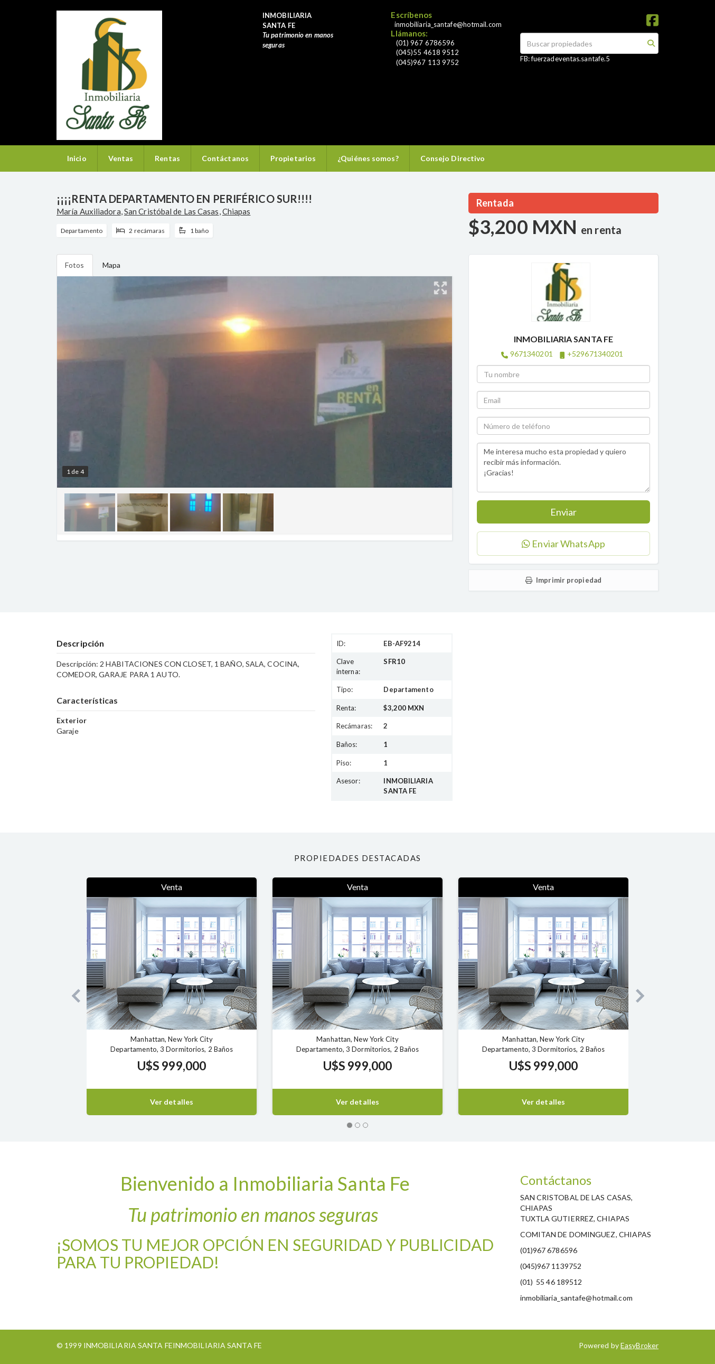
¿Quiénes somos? (368, 158)
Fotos (74, 264)
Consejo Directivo (452, 158)
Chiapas (236, 211)
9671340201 (531, 353)
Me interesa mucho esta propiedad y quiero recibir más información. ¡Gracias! (563, 467)
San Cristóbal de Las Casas (171, 211)
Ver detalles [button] (171, 1101)
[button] (72, 996)
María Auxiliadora (89, 211)
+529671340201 (595, 353)
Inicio (77, 158)
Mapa (111, 264)
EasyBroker (639, 1345)
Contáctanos (225, 158)
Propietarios (293, 158)
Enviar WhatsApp (563, 543)
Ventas (121, 158)
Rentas (167, 158)
